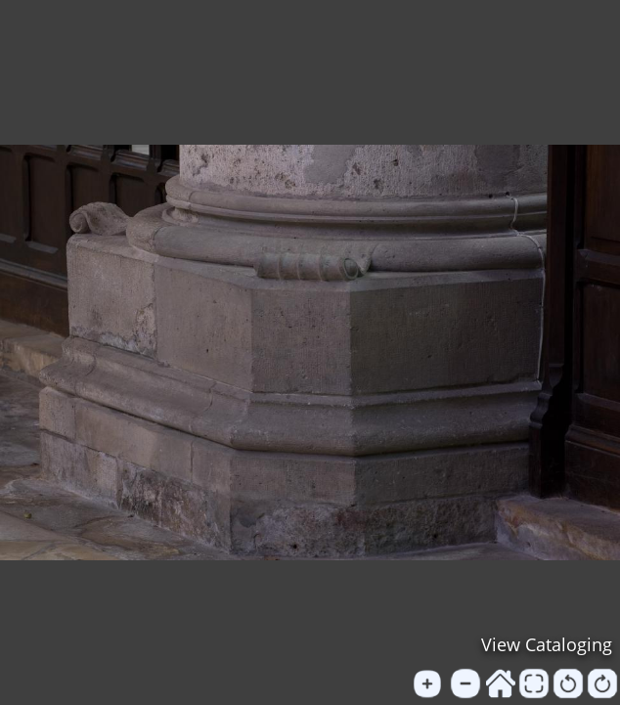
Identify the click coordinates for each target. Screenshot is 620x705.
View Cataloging (546, 644)
